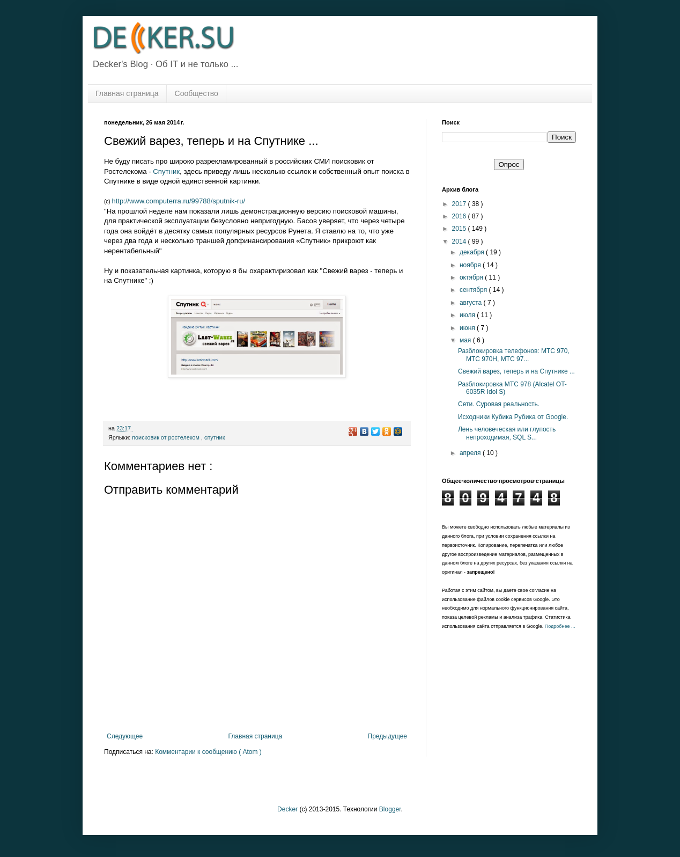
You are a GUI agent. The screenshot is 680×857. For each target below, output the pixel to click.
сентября (474, 290)
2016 (460, 216)
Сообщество (196, 93)
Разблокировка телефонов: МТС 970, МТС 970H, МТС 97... (514, 354)
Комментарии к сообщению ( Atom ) (208, 752)
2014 (460, 241)
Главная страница (127, 93)
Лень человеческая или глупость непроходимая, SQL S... (507, 433)
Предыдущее (387, 736)
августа (472, 302)
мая (466, 340)
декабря (473, 252)
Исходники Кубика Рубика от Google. (513, 417)
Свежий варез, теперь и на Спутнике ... (516, 371)
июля (468, 315)
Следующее (125, 736)
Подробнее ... (560, 626)
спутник (214, 437)
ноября (471, 265)
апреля (471, 453)
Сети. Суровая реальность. (498, 404)
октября (472, 277)
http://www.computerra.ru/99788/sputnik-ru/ (178, 201)
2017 (460, 204)
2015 (460, 228)
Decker (287, 809)
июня (468, 328)
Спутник (166, 171)
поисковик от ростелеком (166, 437)
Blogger (390, 809)
